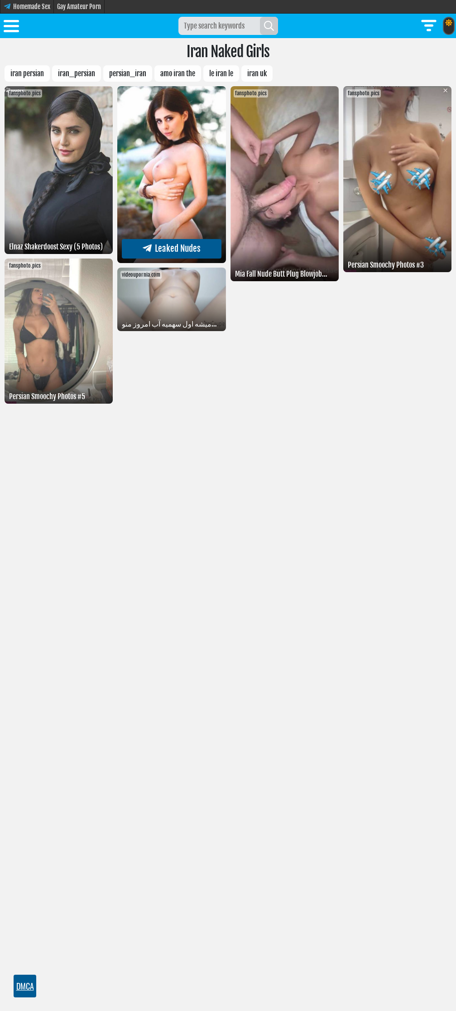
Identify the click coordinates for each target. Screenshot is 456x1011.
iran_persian (76, 73)
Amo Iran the (177, 73)
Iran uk (257, 73)
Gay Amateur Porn (79, 6)
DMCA (25, 986)
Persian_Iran (127, 73)
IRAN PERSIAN (27, 73)
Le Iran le (221, 73)
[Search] (269, 26)
